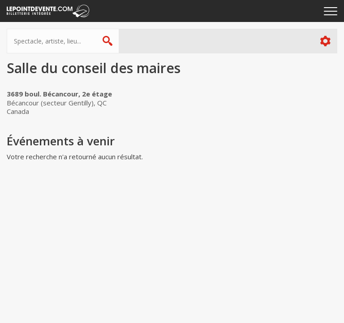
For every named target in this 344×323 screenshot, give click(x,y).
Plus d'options (325, 41)
